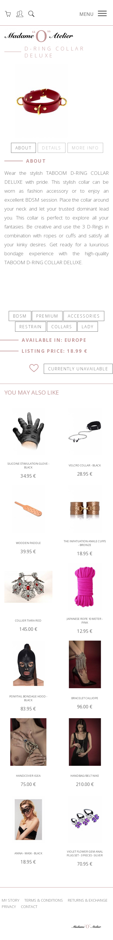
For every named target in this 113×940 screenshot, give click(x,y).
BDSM (20, 319)
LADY (87, 330)
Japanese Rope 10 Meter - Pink (85, 629)
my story (10, 904)
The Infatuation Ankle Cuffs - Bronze (85, 551)
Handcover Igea (28, 784)
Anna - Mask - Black (28, 862)
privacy (9, 910)
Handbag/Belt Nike (84, 784)
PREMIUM (47, 319)
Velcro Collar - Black (85, 474)
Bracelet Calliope (84, 707)
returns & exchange (87, 904)
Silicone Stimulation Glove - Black (28, 474)
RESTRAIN (30, 330)
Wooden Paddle (28, 551)
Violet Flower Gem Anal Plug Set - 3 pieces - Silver (85, 862)
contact (29, 910)
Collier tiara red (28, 629)
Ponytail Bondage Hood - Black (28, 707)
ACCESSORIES (84, 319)
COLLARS (61, 330)
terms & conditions (43, 904)
